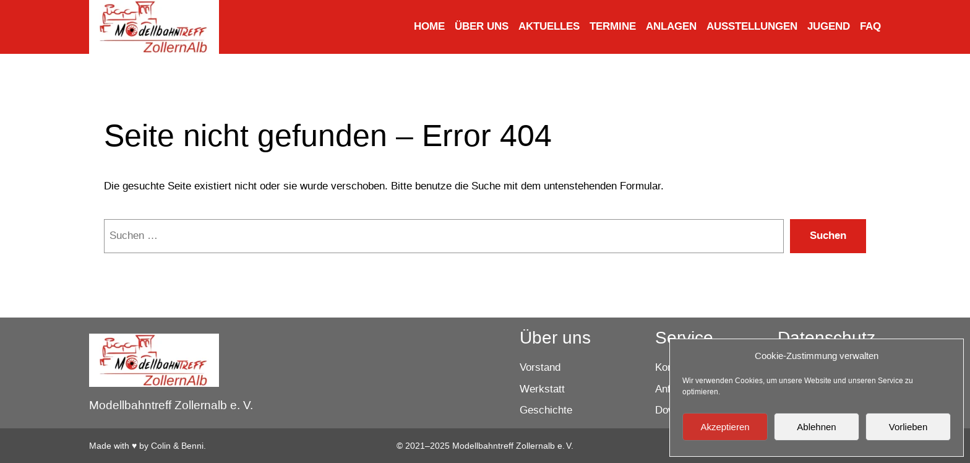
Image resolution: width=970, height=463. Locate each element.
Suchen (828, 235)
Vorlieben (908, 427)
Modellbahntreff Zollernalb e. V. (171, 405)
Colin (161, 446)
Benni (192, 446)
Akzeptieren (724, 427)
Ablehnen (816, 427)
